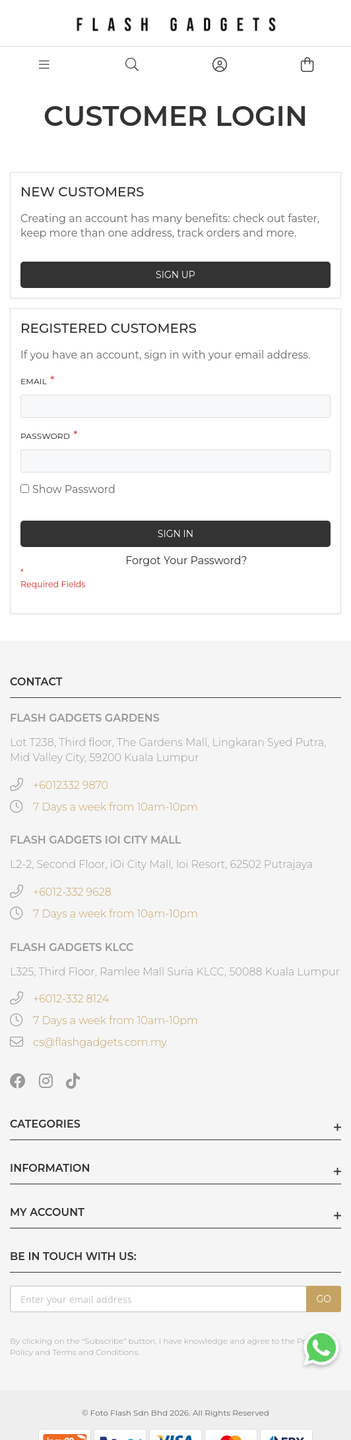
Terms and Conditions (95, 1352)
